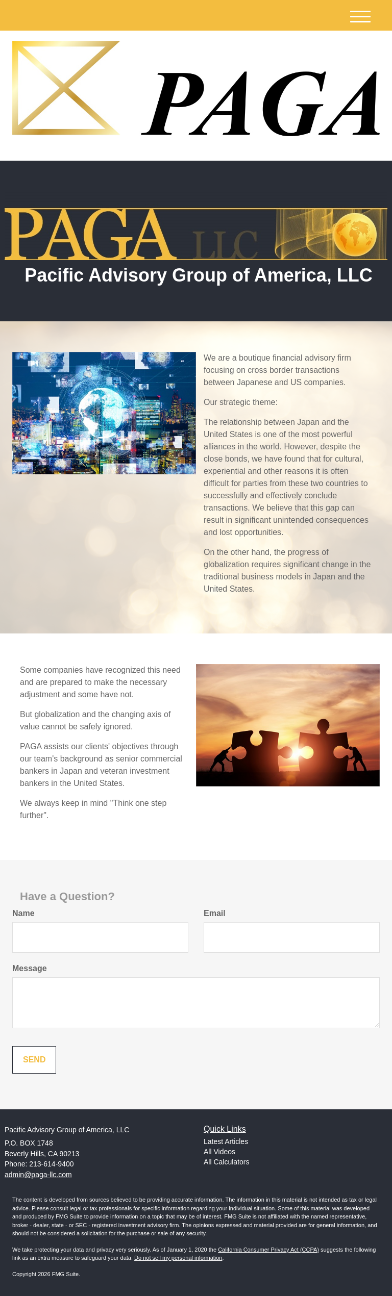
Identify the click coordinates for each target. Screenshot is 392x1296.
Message (29, 968)
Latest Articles (226, 1141)
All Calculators (226, 1162)
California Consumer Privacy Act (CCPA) (268, 1250)
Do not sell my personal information (178, 1258)
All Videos (219, 1152)
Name (23, 913)
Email (215, 913)
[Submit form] (34, 1060)
